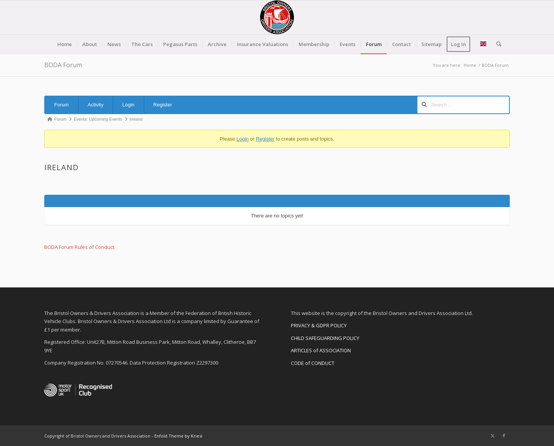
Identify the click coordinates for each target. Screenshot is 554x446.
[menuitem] (64, 44)
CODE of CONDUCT (312, 363)
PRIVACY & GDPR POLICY (319, 325)
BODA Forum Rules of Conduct (79, 247)
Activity (95, 105)
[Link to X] (492, 435)
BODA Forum (63, 65)
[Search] (496, 44)
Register (163, 105)
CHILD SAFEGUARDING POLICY (325, 338)
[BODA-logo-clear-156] (277, 17)
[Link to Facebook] (504, 435)
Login (128, 105)
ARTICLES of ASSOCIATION (321, 350)
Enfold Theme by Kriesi (178, 436)
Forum (61, 105)
